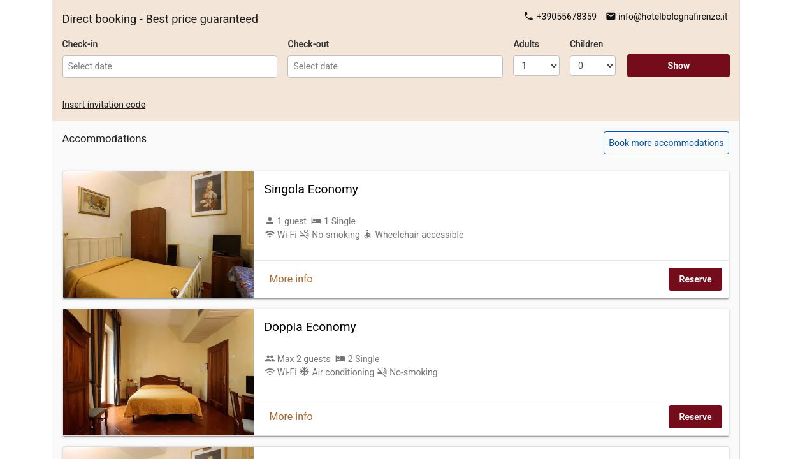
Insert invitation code (104, 104)
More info (291, 279)
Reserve (695, 279)
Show (679, 66)
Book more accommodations (666, 143)
